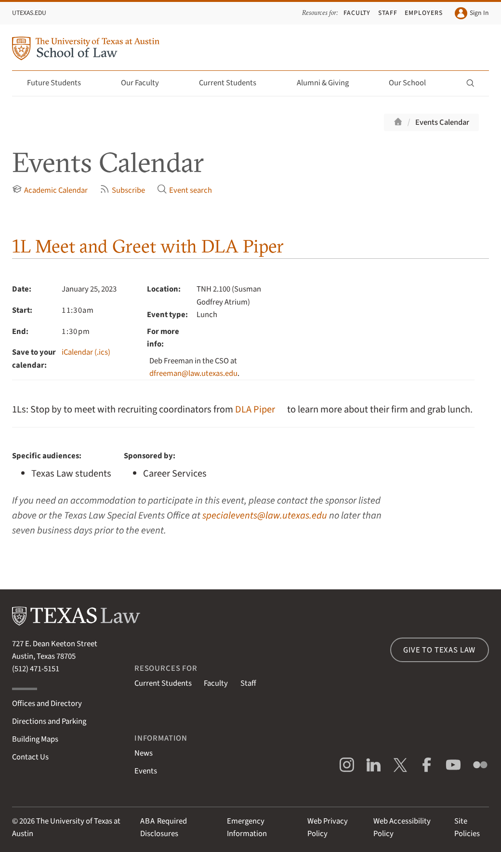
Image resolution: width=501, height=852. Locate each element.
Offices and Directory (47, 703)
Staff (387, 12)
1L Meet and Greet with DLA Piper (148, 246)
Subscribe (122, 190)
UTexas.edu (29, 12)
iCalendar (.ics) (86, 352)
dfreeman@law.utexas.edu (193, 373)
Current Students (233, 83)
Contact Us (30, 757)
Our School (413, 83)
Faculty (357, 12)
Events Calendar (442, 122)
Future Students (59, 83)
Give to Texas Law (439, 650)
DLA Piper (255, 409)
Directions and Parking (49, 721)
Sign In (471, 13)
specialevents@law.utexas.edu (264, 515)
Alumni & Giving (328, 83)
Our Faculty (145, 83)
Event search (184, 190)
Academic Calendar (50, 190)
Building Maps (35, 739)
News (143, 753)
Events (145, 771)
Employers (424, 12)
